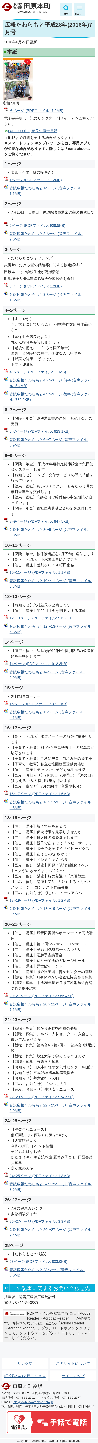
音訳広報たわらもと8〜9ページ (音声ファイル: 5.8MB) (49, 532)
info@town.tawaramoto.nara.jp (33, 1402)
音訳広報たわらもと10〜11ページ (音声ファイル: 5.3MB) (51, 583)
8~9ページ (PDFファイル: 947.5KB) (40, 521)
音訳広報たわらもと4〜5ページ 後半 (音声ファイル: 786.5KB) (51, 397)
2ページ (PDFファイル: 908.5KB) (37, 225)
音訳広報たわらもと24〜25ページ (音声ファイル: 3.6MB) (51, 1187)
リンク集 (25, 1363)
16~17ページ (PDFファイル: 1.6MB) (40, 794)
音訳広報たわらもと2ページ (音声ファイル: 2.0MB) (46, 236)
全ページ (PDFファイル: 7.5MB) (36, 111)
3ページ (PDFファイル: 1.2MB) (36, 286)
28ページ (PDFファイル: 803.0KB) (38, 1261)
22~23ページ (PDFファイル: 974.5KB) (42, 1097)
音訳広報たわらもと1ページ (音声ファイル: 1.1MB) (46, 191)
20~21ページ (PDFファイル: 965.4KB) (42, 996)
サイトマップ (73, 1376)
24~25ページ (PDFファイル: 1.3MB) (40, 1176)
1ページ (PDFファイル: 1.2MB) (36, 180)
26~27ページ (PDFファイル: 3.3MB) (40, 1221)
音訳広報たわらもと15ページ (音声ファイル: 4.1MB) (47, 715)
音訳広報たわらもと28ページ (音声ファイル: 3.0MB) (47, 1272)
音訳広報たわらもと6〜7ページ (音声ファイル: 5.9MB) (49, 442)
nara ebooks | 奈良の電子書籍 (32, 131)
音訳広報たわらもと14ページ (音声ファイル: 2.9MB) (47, 675)
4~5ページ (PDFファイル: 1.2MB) (38, 372)
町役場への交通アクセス (25, 1376)
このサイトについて (73, 1363)
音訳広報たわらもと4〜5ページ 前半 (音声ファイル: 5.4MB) (51, 383)
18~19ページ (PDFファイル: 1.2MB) (40, 900)
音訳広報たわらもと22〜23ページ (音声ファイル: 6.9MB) (51, 1108)
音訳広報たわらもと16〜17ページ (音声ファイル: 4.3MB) (51, 805)
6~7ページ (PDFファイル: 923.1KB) (40, 431)
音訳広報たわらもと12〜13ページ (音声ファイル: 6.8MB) (51, 629)
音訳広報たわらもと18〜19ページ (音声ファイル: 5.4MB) (51, 911)
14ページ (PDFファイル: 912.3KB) (38, 664)
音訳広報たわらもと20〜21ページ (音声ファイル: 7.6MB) (51, 1007)
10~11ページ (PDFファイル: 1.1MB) (40, 572)
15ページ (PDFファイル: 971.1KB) (38, 704)
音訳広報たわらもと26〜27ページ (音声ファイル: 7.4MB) (51, 1232)
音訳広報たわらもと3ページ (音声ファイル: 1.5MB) (46, 297)
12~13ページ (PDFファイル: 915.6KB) (42, 618)
